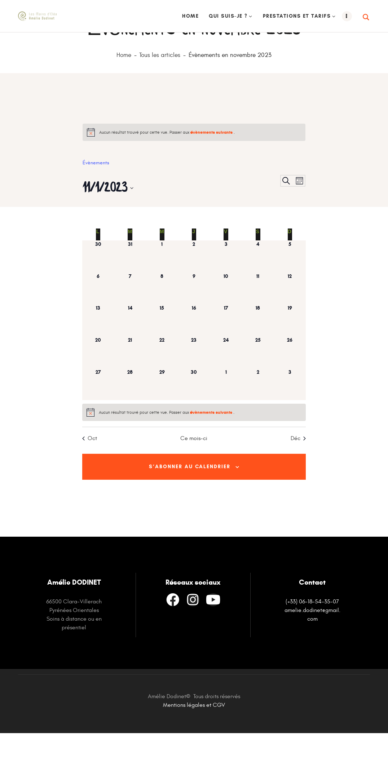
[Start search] (366, 17)
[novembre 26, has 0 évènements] (290, 385)
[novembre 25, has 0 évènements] (258, 385)
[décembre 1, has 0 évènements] (226, 417)
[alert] (194, 164)
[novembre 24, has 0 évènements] (226, 385)
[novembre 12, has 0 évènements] (290, 321)
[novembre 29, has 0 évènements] (162, 417)
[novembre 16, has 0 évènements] (194, 353)
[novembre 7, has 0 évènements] (130, 321)
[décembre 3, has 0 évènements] (290, 417)
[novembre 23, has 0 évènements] (194, 385)
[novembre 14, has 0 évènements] (130, 353)
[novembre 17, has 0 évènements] (226, 353)
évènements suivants (212, 164)
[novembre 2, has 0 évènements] (194, 289)
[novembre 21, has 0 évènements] (130, 385)
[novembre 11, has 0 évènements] (258, 321)
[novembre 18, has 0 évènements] (258, 353)
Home (123, 87)
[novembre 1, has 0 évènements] (162, 289)
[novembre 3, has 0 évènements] (226, 289)
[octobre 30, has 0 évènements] (98, 289)
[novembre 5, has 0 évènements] (290, 289)
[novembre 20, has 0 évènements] (98, 385)
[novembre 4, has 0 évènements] (258, 289)
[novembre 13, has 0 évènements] (98, 353)
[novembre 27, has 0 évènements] (98, 417)
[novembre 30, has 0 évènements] (194, 417)
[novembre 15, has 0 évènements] (162, 353)
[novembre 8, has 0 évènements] (162, 321)
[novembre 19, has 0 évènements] (290, 353)
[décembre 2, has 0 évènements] (258, 417)
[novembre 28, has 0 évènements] (130, 417)
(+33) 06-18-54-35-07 (312, 635)
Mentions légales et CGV (194, 739)
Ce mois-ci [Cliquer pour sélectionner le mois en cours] (193, 470)
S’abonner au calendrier (189, 500)
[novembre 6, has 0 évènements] (98, 321)
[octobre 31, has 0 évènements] (130, 289)
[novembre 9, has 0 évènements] (194, 321)
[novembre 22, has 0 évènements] (162, 385)
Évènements (96, 195)
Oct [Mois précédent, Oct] (89, 470)
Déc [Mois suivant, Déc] (298, 470)
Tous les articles (159, 87)
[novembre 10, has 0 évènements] (226, 321)
